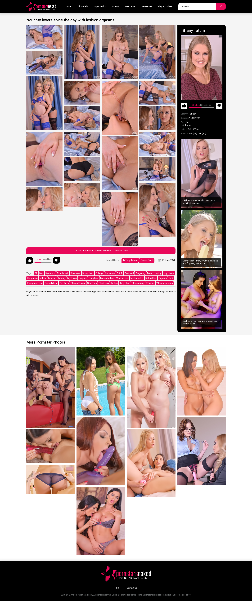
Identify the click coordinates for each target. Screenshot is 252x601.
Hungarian (32, 278)
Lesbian (52, 278)
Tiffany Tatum (130, 260)
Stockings (104, 283)
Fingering (140, 273)
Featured (129, 273)
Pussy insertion (35, 283)
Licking (61, 278)
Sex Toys (64, 283)
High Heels (169, 273)
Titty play (124, 283)
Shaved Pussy (78, 283)
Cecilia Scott (147, 260)
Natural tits (151, 278)
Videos (115, 6)
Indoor (43, 278)
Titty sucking (137, 283)
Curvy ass (110, 273)
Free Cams (130, 6)
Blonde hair (62, 273)
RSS (117, 588)
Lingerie (83, 278)
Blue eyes (75, 273)
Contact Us (132, 588)
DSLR (119, 273)
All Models (83, 6)
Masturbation (107, 278)
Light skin (72, 278)
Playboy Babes (165, 6)
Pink (171, 278)
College (99, 273)
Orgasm (163, 278)
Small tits (92, 283)
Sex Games (146, 6)
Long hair (93, 278)
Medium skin (136, 278)
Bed (41, 273)
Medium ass (122, 278)
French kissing (154, 273)
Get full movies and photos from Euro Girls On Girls (101, 250)
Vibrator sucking (164, 283)
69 (36, 273)
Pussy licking (51, 283)
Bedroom (50, 273)
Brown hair (87, 273)
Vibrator (150, 283)
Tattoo (114, 283)
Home (68, 6)
